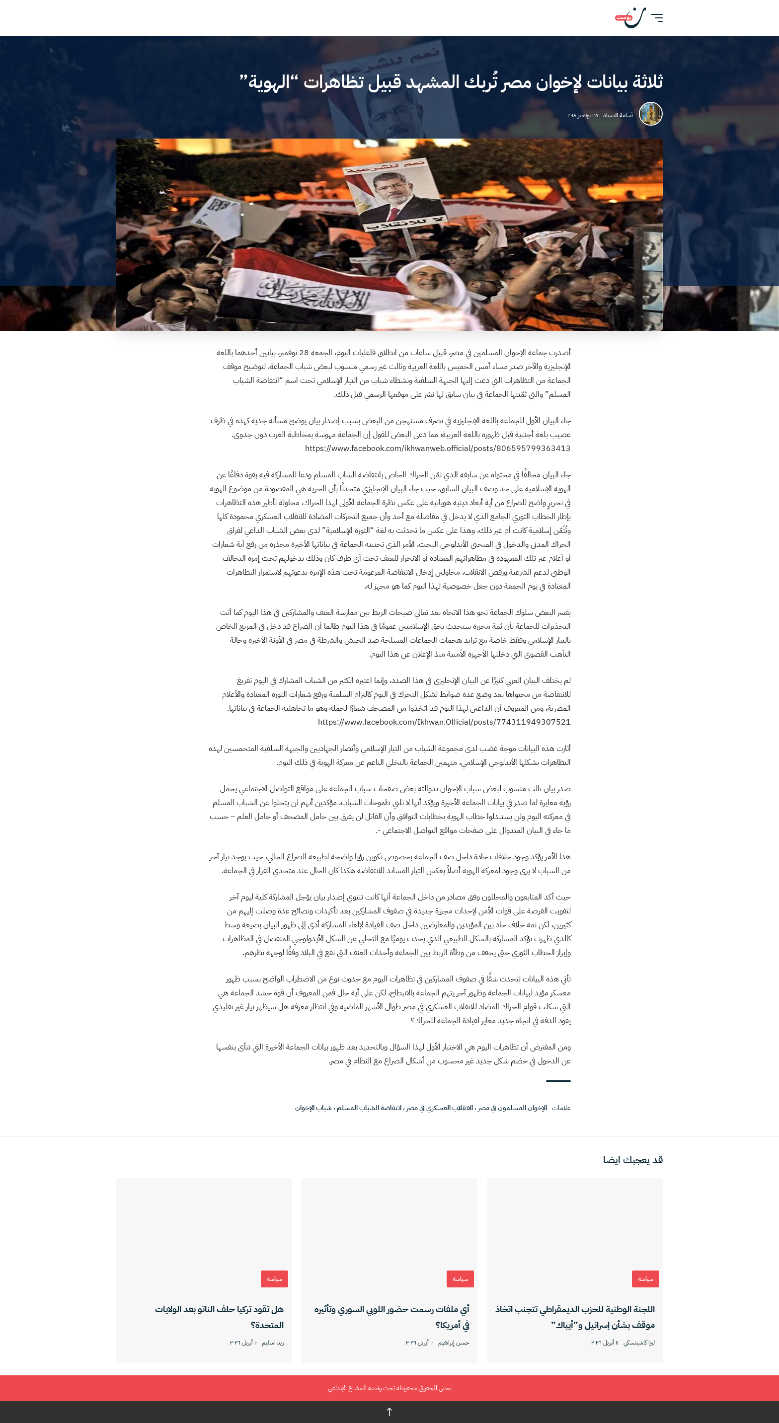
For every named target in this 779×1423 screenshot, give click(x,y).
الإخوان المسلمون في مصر (512, 1108)
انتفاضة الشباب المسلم (369, 1108)
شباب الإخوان (313, 1108)
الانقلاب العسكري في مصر (439, 1108)
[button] (654, 18)
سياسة (645, 1278)
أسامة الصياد (618, 115)
